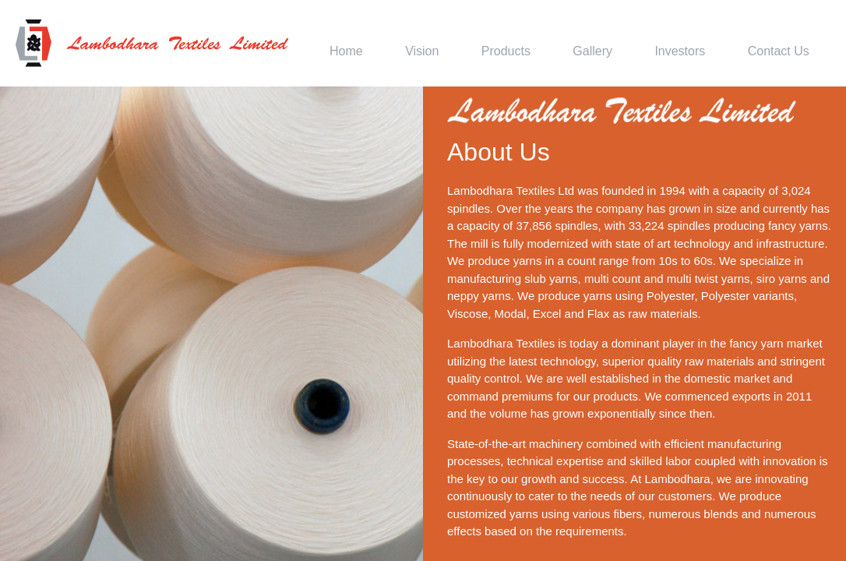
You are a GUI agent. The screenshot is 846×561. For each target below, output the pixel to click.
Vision (422, 51)
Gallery (592, 51)
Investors (679, 51)
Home (346, 51)
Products (506, 51)
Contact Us (778, 51)
